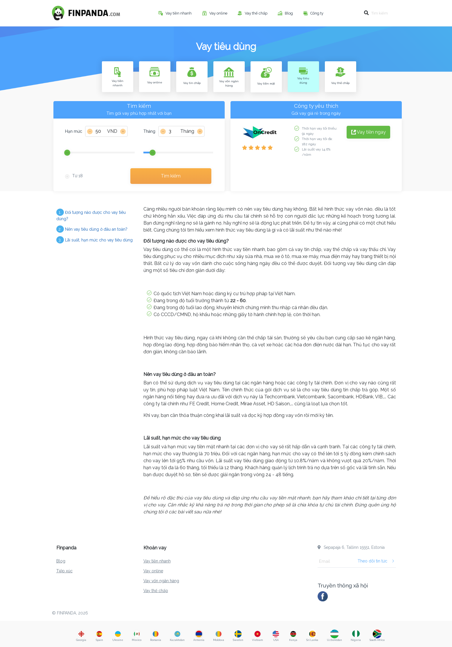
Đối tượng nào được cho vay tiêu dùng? (91, 215)
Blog (289, 13)
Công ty (317, 13)
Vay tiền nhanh (178, 13)
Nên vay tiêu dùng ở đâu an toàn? (91, 229)
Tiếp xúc (64, 571)
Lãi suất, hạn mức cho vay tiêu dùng (94, 239)
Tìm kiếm (171, 176)
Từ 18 (77, 175)
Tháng (149, 131)
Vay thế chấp (256, 13)
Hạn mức (73, 131)
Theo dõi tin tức (376, 561)
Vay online (218, 13)
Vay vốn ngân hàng (161, 580)
